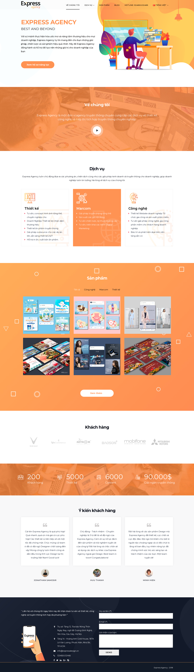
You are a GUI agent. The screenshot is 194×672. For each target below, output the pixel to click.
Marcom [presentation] (103, 289)
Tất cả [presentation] (77, 289)
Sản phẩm (104, 5)
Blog (117, 5)
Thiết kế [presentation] (116, 289)
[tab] (77, 289)
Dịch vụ (88, 5)
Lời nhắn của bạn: (136, 639)
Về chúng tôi (73, 5)
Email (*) (136, 624)
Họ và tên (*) (136, 613)
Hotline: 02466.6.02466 (136, 5)
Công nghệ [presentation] (89, 289)
